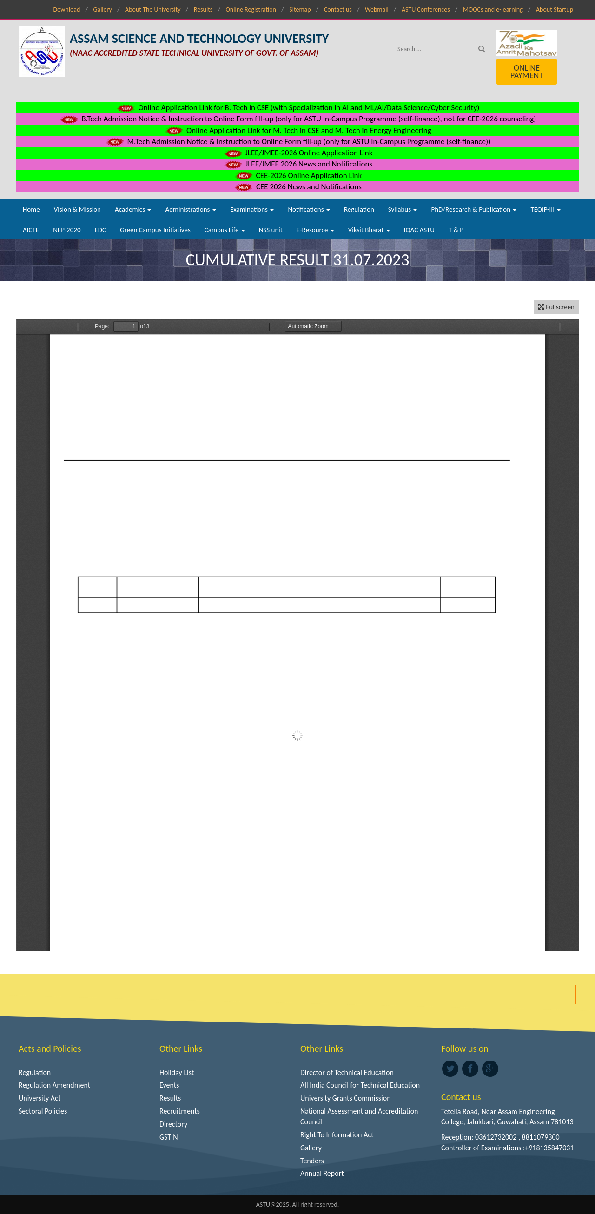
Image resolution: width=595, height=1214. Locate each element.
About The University (152, 9)
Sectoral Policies (43, 1111)
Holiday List (176, 1072)
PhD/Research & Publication (473, 209)
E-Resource (315, 230)
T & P (456, 230)
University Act (39, 1098)
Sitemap (300, 9)
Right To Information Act (337, 1134)
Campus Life (225, 230)
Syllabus (402, 209)
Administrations (190, 209)
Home (31, 209)
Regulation (359, 209)
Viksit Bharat (369, 230)
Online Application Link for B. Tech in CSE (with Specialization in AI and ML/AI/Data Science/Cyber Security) (298, 108)
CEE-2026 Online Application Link (297, 175)
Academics (133, 209)
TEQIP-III (545, 209)
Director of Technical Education (347, 1072)
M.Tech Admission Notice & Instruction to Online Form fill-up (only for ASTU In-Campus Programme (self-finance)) (298, 141)
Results (203, 9)
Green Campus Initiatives (155, 230)
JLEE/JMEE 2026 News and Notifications (297, 164)
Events (169, 1085)
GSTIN (168, 1137)
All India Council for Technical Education (360, 1085)
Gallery (102, 9)
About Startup (554, 9)
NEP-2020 (66, 230)
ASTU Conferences (426, 9)
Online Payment (526, 71)
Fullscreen (556, 307)
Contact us (338, 9)
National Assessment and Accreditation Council (359, 1116)
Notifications (309, 209)
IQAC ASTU (419, 230)
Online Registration (251, 9)
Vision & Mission (77, 209)
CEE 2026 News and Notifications (297, 187)
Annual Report (322, 1173)
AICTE (31, 230)
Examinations (252, 209)
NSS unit (271, 230)
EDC (100, 230)
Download (66, 9)
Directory (173, 1124)
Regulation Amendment (54, 1085)
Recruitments (179, 1111)
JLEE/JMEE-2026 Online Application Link (298, 153)
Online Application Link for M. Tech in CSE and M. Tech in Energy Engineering (297, 130)
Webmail (377, 9)
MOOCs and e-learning (493, 9)
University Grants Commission (345, 1098)
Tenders (312, 1160)
